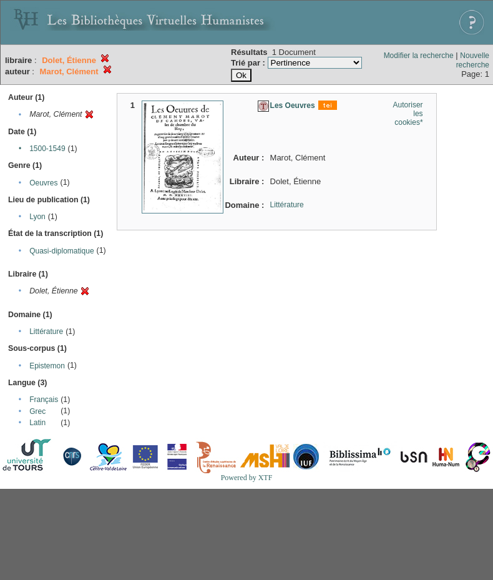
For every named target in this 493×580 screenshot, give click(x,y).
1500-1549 (47, 148)
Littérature (46, 331)
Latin (37, 422)
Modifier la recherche (419, 55)
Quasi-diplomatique (61, 251)
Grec (37, 411)
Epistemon (47, 365)
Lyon (37, 216)
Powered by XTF (247, 477)
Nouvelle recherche (472, 60)
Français (43, 399)
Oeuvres (43, 183)
